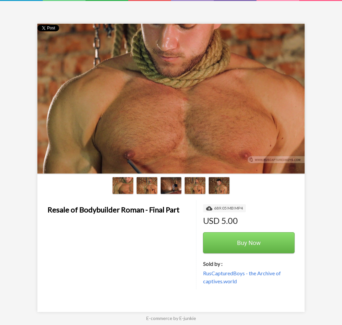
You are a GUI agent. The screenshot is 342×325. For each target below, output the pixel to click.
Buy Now (249, 242)
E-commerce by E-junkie (171, 318)
